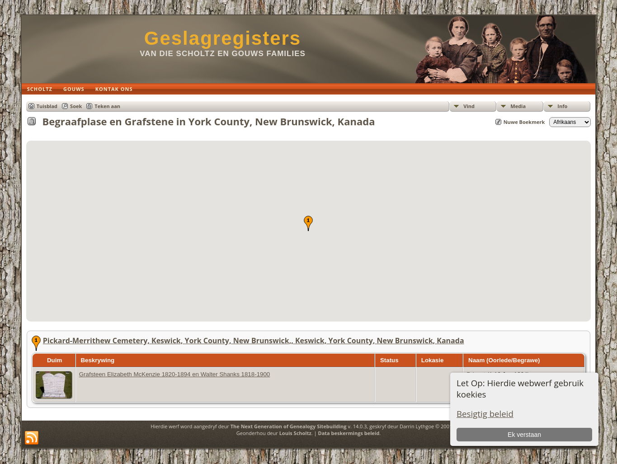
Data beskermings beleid (349, 433)
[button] (308, 223)
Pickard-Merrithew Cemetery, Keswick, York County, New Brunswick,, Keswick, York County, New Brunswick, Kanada (253, 341)
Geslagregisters (222, 38)
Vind (469, 106)
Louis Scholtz (295, 433)
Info (562, 106)
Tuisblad (47, 106)
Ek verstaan (524, 434)
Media (518, 106)
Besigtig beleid (485, 413)
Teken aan (107, 106)
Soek (76, 106)
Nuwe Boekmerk (524, 121)
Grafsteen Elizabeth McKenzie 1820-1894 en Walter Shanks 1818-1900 (174, 374)
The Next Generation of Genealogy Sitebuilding (289, 426)
